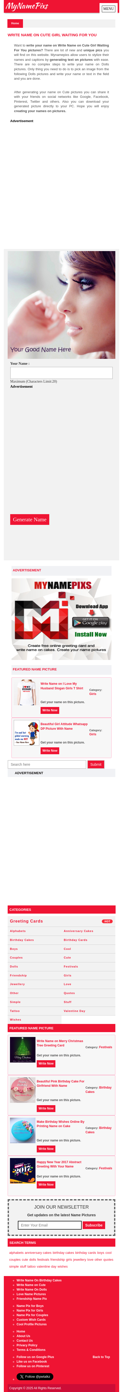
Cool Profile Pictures (32, 1324)
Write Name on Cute (31, 1285)
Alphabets (18, 931)
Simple (15, 1002)
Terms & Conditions (31, 1350)
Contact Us (25, 1340)
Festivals (71, 966)
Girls (92, 694)
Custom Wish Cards (31, 1320)
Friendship (18, 975)
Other (14, 993)
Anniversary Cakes (78, 931)
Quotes (69, 993)
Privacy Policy (27, 1345)
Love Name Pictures (31, 1294)
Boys (14, 948)
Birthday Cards (76, 939)
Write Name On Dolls (32, 1289)
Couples (16, 957)
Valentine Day (74, 1010)
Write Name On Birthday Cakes (39, 1280)
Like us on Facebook (32, 1361)
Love (67, 984)
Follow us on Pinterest (33, 1366)
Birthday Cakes (22, 939)
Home (15, 23)
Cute (67, 957)
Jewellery (17, 984)
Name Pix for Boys (30, 1306)
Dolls (14, 966)
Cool (67, 948)
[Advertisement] (61, 187)
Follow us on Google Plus (35, 1357)
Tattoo (15, 1010)
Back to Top (101, 1357)
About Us (23, 1336)
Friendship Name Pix (32, 1299)
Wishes (15, 1019)
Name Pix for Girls (30, 1310)
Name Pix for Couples (32, 1315)
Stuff (67, 1002)
